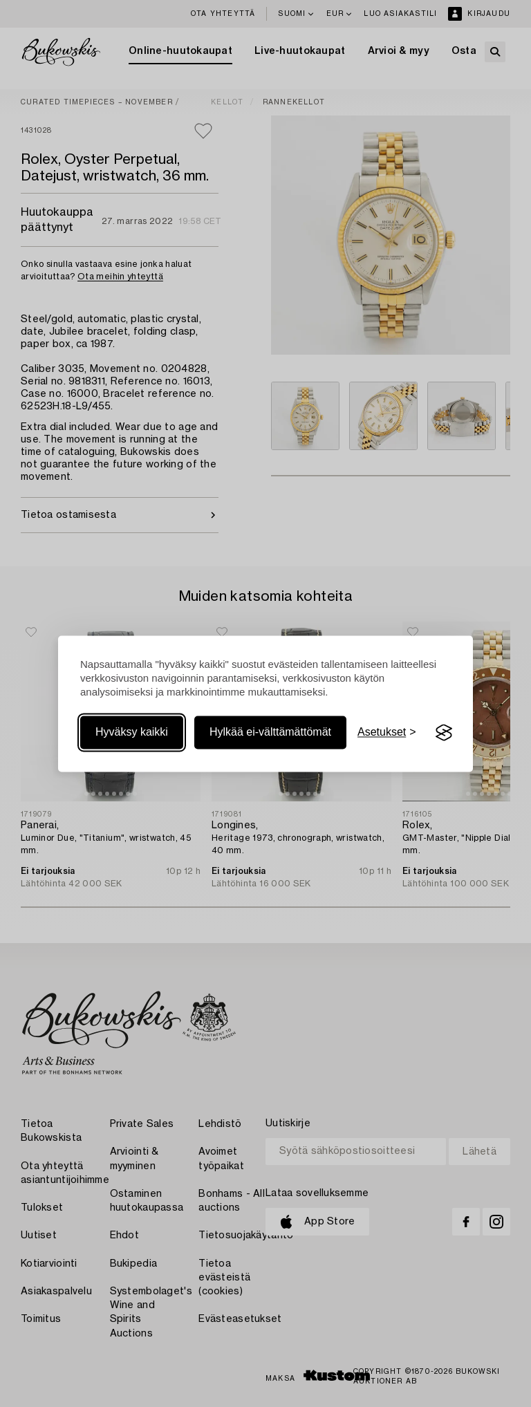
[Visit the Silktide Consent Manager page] (443, 732)
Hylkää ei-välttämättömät (270, 732)
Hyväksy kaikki (131, 732)
